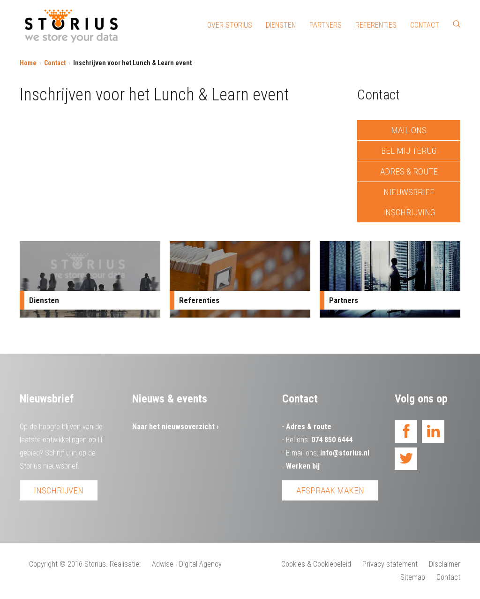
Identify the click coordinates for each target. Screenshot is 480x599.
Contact (424, 25)
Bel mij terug (408, 150)
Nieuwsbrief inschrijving (409, 202)
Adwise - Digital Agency (187, 564)
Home (28, 63)
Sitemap (412, 577)
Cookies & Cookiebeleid (316, 564)
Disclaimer (444, 564)
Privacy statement (390, 564)
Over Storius (229, 25)
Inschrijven (58, 490)
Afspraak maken (330, 490)
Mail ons (409, 130)
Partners (325, 25)
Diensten (281, 25)
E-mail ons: (327, 452)
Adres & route (409, 171)
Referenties (376, 25)
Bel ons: (319, 439)
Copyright (43, 564)
